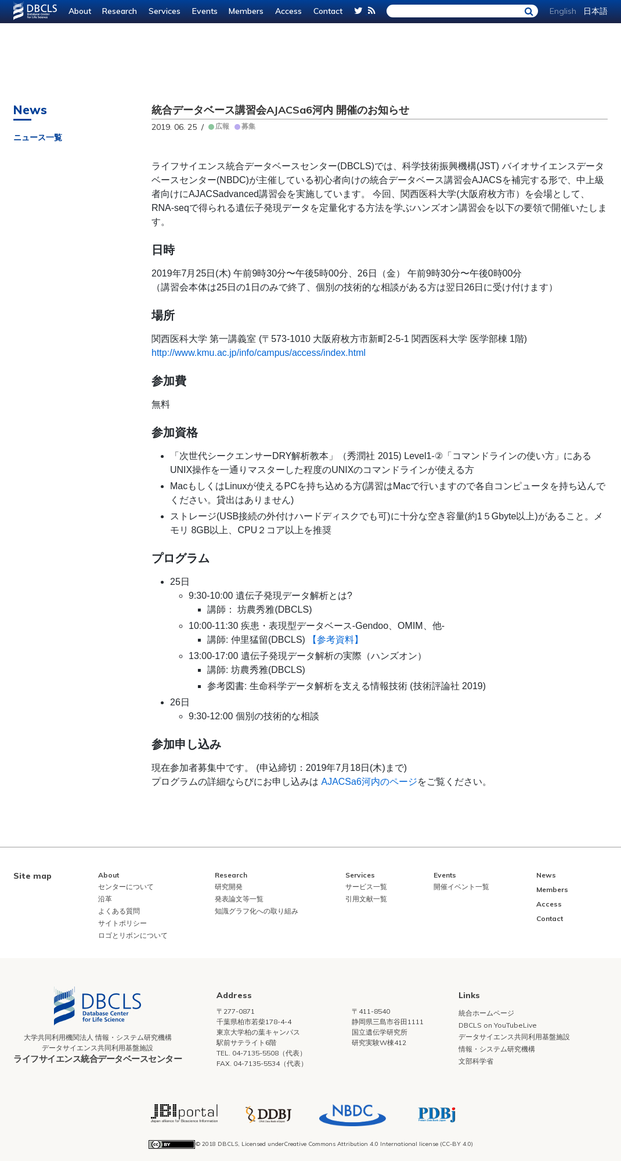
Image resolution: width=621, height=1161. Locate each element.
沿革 (105, 898)
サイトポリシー (122, 923)
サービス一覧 (366, 886)
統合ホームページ (486, 1013)
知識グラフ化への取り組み (256, 911)
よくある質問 (119, 911)
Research (119, 11)
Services (164, 11)
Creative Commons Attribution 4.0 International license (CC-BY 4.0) (378, 1144)
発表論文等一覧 (239, 898)
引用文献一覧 (366, 898)
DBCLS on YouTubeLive (497, 1025)
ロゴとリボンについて (133, 935)
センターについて (126, 886)
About (79, 11)
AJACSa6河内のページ (369, 782)
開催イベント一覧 (461, 886)
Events (205, 11)
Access (288, 11)
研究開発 (229, 886)
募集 (248, 126)
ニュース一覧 (37, 137)
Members (246, 11)
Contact (327, 11)
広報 (222, 126)
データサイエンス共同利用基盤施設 (514, 1036)
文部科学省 (475, 1061)
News (546, 875)
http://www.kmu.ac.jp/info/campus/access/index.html (258, 353)
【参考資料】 (335, 640)
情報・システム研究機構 (496, 1048)
